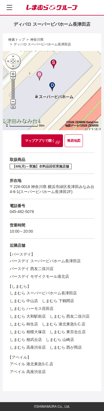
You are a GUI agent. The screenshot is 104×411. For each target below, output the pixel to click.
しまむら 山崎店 (60, 339)
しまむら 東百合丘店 (68, 332)
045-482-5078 (22, 211)
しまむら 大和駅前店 (28, 316)
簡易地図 (73, 141)
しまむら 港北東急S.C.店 (63, 324)
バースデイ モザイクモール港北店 (39, 276)
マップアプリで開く (40, 141)
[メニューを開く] (9, 7)
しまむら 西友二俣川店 (70, 316)
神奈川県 (37, 40)
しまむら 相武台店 (26, 339)
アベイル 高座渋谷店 (28, 371)
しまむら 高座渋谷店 (28, 347)
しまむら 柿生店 (24, 324)
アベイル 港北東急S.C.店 (31, 364)
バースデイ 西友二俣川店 (32, 268)
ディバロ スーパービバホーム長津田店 (42, 44)
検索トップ (16, 40)
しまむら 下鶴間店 (58, 301)
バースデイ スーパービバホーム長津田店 (45, 261)
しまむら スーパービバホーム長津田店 (43, 293)
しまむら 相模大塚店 (28, 332)
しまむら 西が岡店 (66, 347)
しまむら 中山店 (24, 301)
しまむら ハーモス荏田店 (32, 308)
